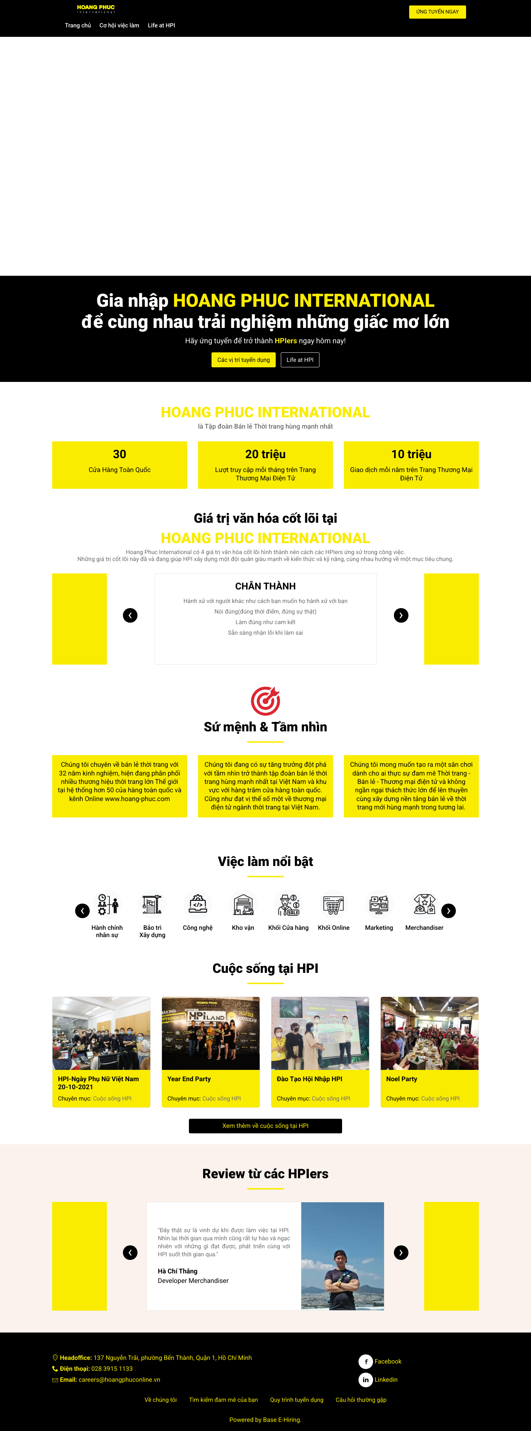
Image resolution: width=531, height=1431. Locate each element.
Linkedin (378, 1365)
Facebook (380, 1347)
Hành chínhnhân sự (107, 899)
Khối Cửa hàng (288, 896)
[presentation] (130, 600)
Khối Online (334, 896)
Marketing (379, 896)
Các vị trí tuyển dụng (243, 345)
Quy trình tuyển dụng (296, 1385)
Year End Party (189, 1064)
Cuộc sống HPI (112, 1083)
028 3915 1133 (112, 1354)
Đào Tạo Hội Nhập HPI (309, 1064)
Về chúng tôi (160, 1385)
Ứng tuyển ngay (437, 12)
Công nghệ (198, 896)
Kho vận (243, 896)
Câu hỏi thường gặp (361, 1385)
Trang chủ (228, 10)
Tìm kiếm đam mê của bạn (223, 1385)
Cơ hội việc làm (270, 10)
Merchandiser (425, 896)
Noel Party (401, 1064)
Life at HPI (312, 10)
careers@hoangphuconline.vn (119, 1365)
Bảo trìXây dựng (152, 899)
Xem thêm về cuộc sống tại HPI (265, 1111)
